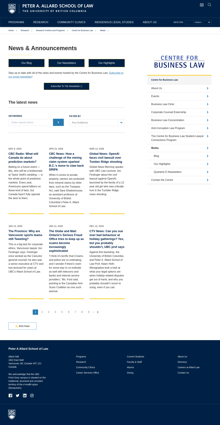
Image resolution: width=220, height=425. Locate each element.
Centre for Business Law (82, 30)
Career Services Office (87, 372)
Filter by (75, 116)
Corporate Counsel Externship (168, 112)
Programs (16, 22)
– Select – (201, 22)
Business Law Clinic (162, 104)
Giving (130, 372)
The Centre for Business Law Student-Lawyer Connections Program (177, 138)
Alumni (130, 367)
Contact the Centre (162, 180)
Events (155, 96)
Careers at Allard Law (188, 367)
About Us (150, 22)
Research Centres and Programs (50, 30)
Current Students (135, 356)
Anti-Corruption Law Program (168, 128)
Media (102, 30)
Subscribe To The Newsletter (65, 86)
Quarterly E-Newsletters (167, 172)
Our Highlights (106, 63)
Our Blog (26, 63)
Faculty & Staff (134, 362)
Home (11, 30)
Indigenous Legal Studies (114, 22)
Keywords (15, 116)
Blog (156, 156)
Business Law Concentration (167, 120)
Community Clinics (71, 22)
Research (40, 22)
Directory (182, 362)
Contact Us (183, 372)
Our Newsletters (66, 63)
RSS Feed (22, 326)
